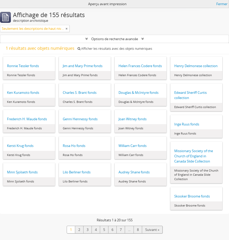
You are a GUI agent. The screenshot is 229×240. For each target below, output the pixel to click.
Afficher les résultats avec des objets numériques (115, 48)
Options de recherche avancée (115, 39)
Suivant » (152, 229)
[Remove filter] (67, 28)
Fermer (221, 4)
